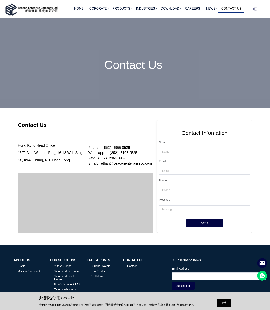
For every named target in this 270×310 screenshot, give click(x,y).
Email (162, 161)
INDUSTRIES (145, 8)
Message (164, 199)
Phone (163, 180)
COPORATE (98, 8)
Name (162, 142)
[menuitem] (79, 9)
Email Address (180, 268)
